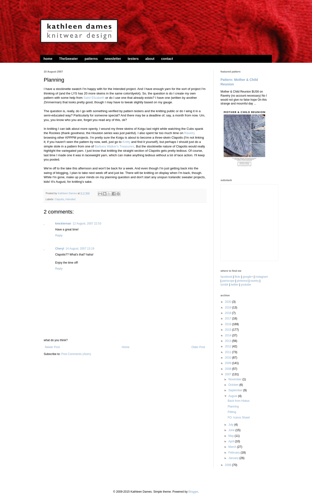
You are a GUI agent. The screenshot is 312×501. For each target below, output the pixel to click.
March (232, 447)
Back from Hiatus (238, 400)
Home (125, 347)
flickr (238, 276)
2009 (228, 363)
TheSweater (68, 59)
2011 (228, 352)
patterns (91, 59)
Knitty (126, 142)
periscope (228, 280)
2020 (228, 301)
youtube (246, 284)
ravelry (254, 280)
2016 (228, 324)
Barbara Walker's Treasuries (114, 146)
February (234, 452)
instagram (261, 276)
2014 (228, 335)
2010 (228, 357)
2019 (228, 307)
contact (167, 59)
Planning (233, 406)
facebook (226, 276)
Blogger (193, 491)
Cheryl (59, 248)
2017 (228, 318)
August (233, 396)
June (231, 430)
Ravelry (189, 133)
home (47, 59)
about (149, 59)
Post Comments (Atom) (76, 354)
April (231, 441)
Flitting (232, 412)
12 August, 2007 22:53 (87, 223)
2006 (228, 465)
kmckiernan (63, 223)
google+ (248, 276)
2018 (228, 313)
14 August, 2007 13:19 (79, 248)
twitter (234, 284)
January (233, 458)
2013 (228, 341)
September (235, 390)
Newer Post (52, 347)
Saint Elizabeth (93, 97)
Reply (59, 235)
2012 (228, 346)
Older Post (198, 347)
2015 (228, 329)
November (235, 379)
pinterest (242, 280)
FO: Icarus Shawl (239, 417)
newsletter (112, 59)
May (231, 436)
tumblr (224, 284)
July (231, 424)
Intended (70, 199)
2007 (228, 374)
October (233, 384)
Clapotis (59, 199)
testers (133, 59)
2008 (228, 369)
